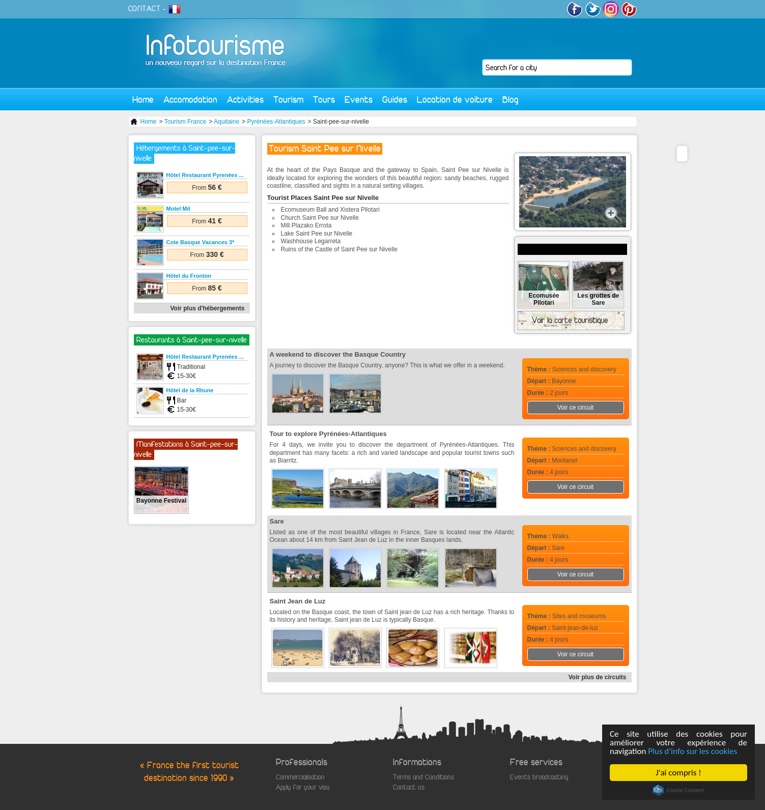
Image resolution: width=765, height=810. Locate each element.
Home (143, 99)
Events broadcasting (539, 777)
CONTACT (144, 8)
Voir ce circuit (575, 407)
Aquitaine (226, 121)
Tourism (288, 99)
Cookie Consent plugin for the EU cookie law (678, 790)
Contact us (408, 787)
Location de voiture (455, 99)
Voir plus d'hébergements (208, 308)
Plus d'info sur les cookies (692, 751)
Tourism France (185, 121)
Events (359, 99)
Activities (245, 99)
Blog (510, 99)
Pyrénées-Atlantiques (276, 121)
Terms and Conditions (423, 777)
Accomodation (190, 99)
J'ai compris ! (678, 772)
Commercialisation (300, 777)
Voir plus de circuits (598, 677)
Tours (324, 99)
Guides (394, 99)
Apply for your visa (302, 787)
